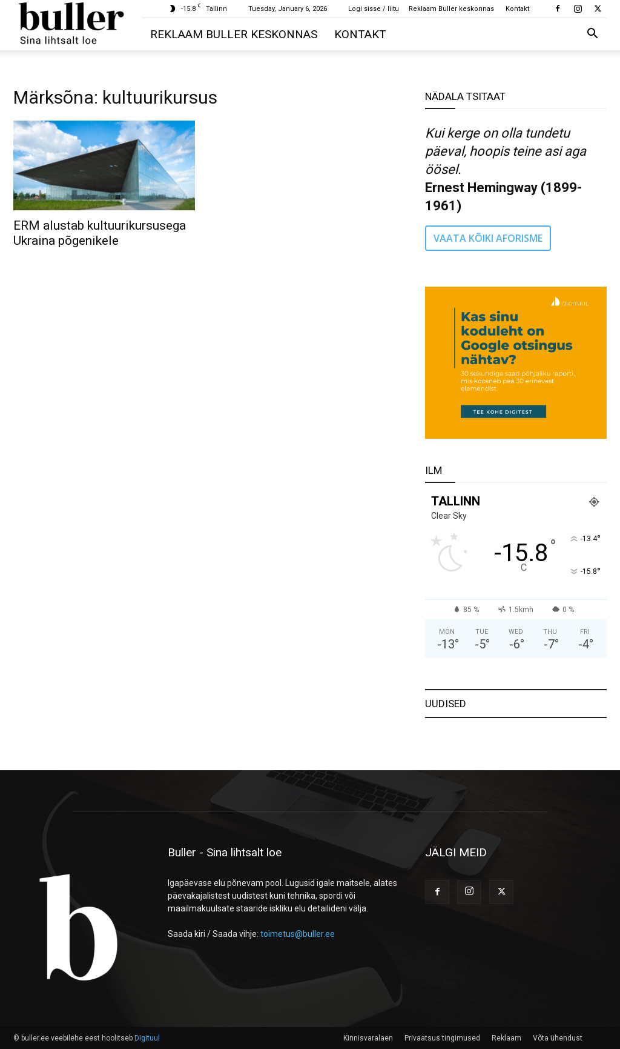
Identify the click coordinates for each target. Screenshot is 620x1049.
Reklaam (506, 1038)
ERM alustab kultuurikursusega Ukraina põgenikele (99, 233)
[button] (592, 35)
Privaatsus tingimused (442, 1038)
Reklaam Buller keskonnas (451, 9)
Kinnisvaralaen (368, 1038)
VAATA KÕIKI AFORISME (488, 238)
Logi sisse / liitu (373, 9)
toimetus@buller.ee (297, 934)
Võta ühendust (557, 1038)
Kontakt (517, 9)
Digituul (147, 1038)
